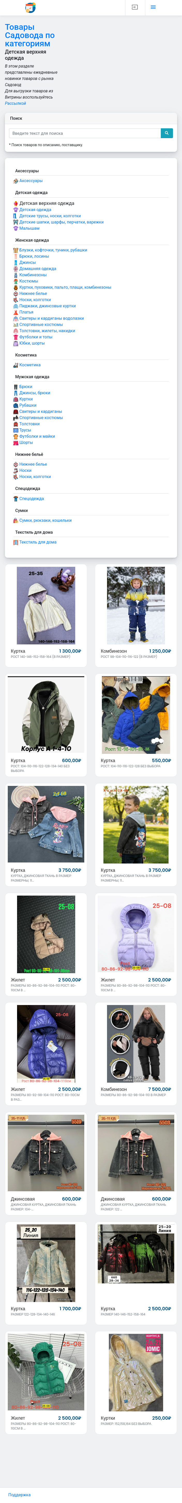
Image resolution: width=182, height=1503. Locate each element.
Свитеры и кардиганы (37, 411)
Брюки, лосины (31, 256)
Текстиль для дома (35, 542)
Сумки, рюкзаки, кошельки (42, 520)
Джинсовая (23, 1199)
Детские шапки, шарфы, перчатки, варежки (58, 222)
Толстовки (26, 424)
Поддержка (19, 1494)
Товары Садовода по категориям (30, 35)
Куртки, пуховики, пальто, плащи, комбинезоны (62, 287)
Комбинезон (114, 651)
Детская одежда (32, 210)
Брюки (22, 387)
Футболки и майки (34, 436)
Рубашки (24, 405)
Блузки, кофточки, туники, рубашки (50, 250)
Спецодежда (28, 499)
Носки (22, 470)
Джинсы (24, 262)
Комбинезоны (30, 275)
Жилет (18, 980)
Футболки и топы (32, 337)
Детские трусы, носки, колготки (47, 216)
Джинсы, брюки (31, 393)
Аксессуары (28, 181)
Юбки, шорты (29, 343)
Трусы (22, 430)
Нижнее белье (30, 293)
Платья (23, 312)
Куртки (23, 399)
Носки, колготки (32, 300)
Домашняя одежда (34, 269)
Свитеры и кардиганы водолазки (48, 318)
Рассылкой (15, 103)
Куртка (18, 651)
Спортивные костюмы (38, 325)
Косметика (27, 365)
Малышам (26, 228)
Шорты (23, 442)
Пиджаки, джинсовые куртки (44, 306)
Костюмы (25, 281)
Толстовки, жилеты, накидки (44, 331)
